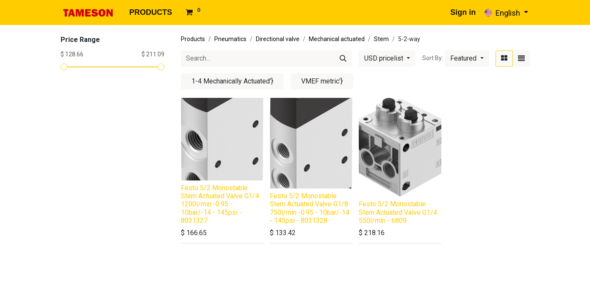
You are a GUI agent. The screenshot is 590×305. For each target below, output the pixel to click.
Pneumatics (230, 39)
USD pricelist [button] (384, 58)
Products (193, 39)
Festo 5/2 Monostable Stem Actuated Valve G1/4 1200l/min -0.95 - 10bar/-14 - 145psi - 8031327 (220, 204)
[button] (467, 58)
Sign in (463, 12)
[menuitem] (150, 12)
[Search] (343, 58)
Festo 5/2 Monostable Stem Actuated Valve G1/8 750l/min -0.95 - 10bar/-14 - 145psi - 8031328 (309, 208)
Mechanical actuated (337, 39)
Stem (381, 39)
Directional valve (277, 39)
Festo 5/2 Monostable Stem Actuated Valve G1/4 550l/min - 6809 (398, 212)
